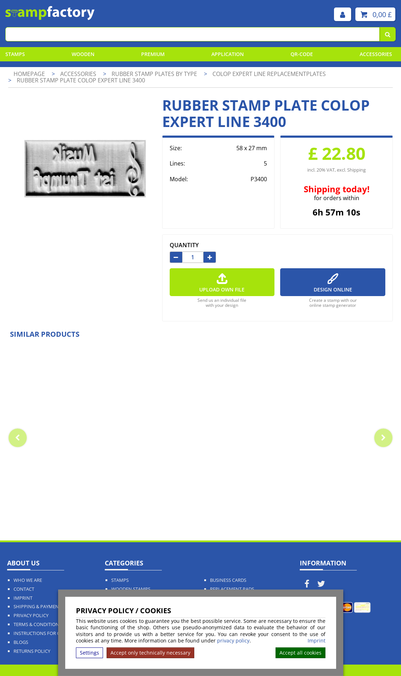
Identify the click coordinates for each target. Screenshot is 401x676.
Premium (153, 54)
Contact (24, 589)
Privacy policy (31, 615)
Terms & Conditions (38, 624)
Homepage (29, 74)
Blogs (21, 642)
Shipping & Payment (37, 606)
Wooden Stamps (130, 589)
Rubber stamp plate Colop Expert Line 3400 (81, 80)
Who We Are (28, 580)
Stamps (15, 54)
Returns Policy (32, 651)
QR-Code (302, 54)
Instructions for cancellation (52, 633)
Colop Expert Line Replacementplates (269, 74)
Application (227, 54)
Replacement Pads (232, 589)
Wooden (83, 54)
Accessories (376, 54)
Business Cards (228, 580)
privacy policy (233, 640)
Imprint (316, 640)
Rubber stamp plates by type (155, 74)
